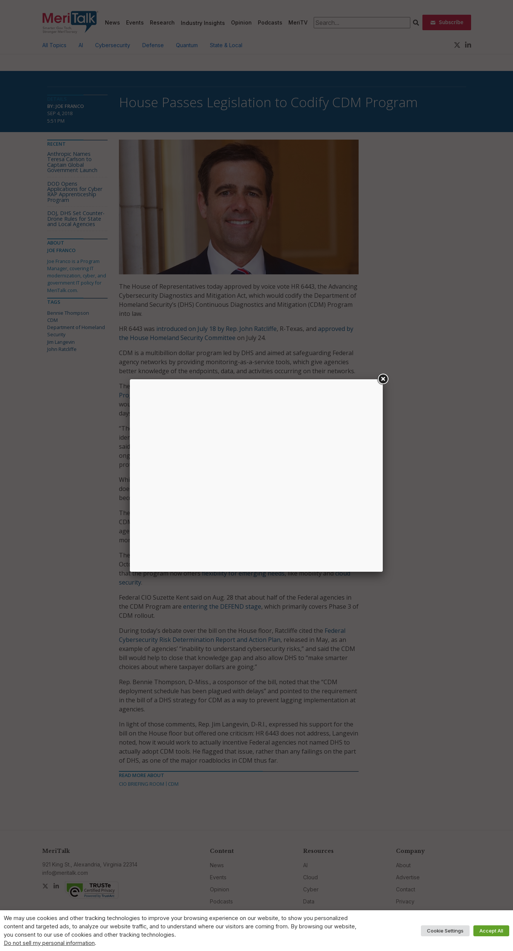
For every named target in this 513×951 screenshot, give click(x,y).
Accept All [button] (491, 931)
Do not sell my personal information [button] (49, 943)
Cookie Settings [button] (445, 931)
